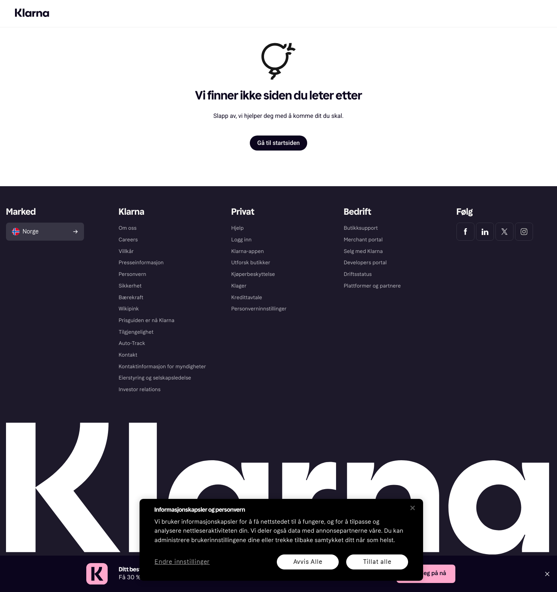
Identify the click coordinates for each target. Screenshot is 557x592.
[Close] (547, 574)
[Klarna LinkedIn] (485, 232)
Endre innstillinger (182, 562)
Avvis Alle (307, 561)
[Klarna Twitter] (504, 232)
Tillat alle (377, 561)
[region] (281, 540)
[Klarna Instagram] (524, 232)
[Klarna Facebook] (465, 232)
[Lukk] (412, 508)
